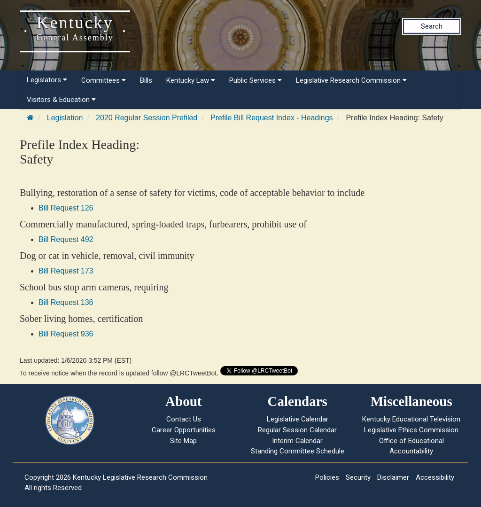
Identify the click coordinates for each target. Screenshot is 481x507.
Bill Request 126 (66, 208)
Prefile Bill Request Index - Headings (271, 118)
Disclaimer (393, 477)
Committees (103, 80)
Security (358, 477)
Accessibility (435, 477)
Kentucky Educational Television (411, 419)
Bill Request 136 (66, 302)
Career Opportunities (184, 430)
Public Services (255, 80)
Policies (327, 477)
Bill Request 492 (66, 239)
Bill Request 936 (66, 334)
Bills (146, 80)
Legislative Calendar (297, 419)
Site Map (183, 441)
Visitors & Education (61, 99)
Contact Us (183, 419)
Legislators (47, 80)
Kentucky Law (190, 80)
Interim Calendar (297, 441)
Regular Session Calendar (297, 430)
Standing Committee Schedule (297, 451)
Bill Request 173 (66, 271)
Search (431, 26)
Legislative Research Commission (351, 80)
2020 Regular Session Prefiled (146, 118)
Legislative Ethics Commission (411, 430)
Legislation (65, 118)
